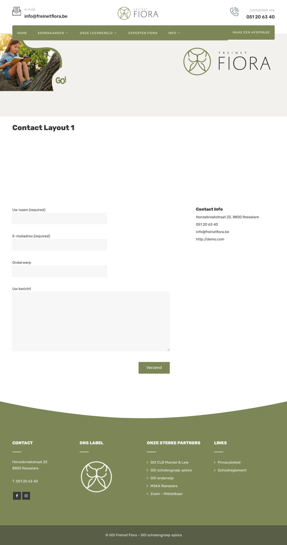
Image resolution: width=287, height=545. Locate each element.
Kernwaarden (53, 33)
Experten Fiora (143, 33)
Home (22, 33)
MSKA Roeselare (164, 486)
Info (174, 33)
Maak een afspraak (251, 32)
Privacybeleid (229, 462)
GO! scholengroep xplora (171, 470)
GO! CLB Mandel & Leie (169, 462)
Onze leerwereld (99, 33)
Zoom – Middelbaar (166, 494)
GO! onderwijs (162, 478)
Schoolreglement (232, 470)
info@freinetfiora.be (212, 232)
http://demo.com (210, 239)
